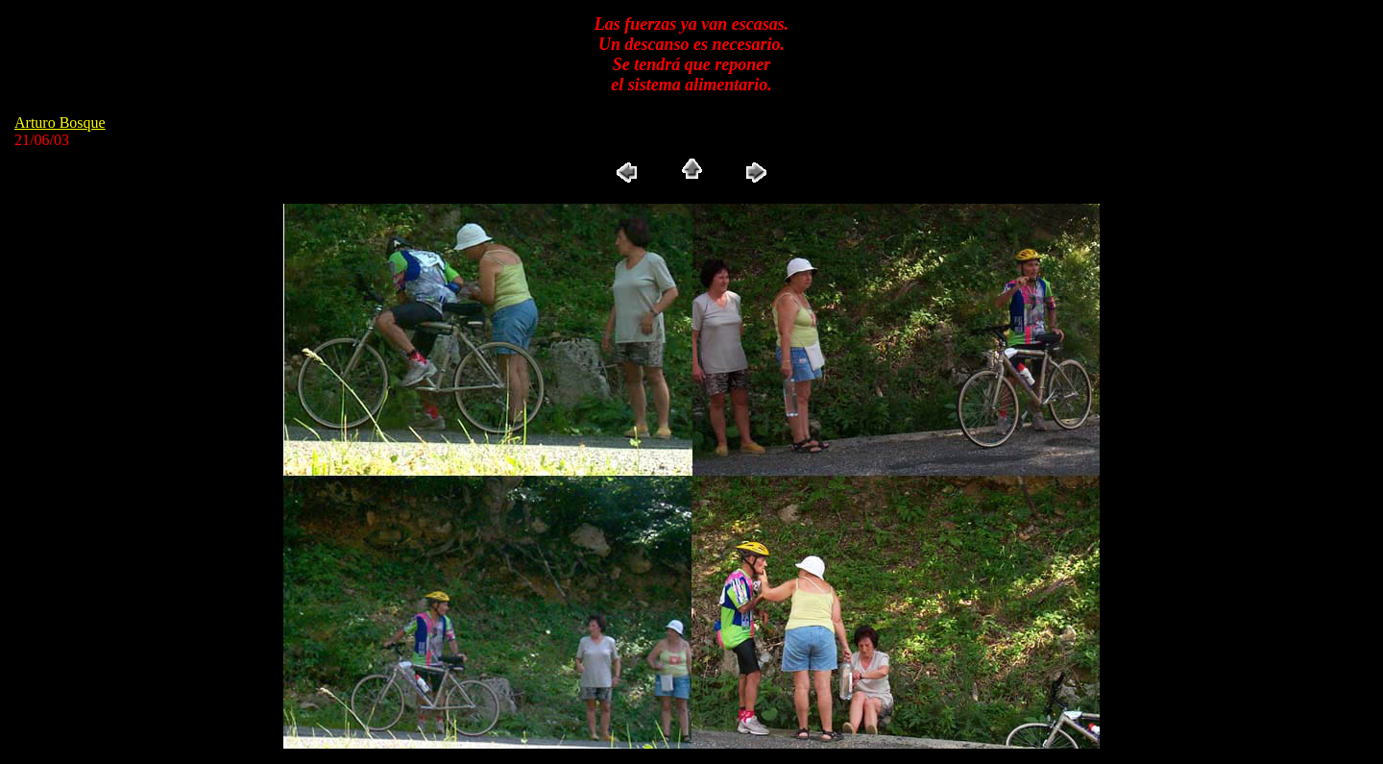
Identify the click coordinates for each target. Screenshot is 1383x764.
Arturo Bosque (60, 122)
